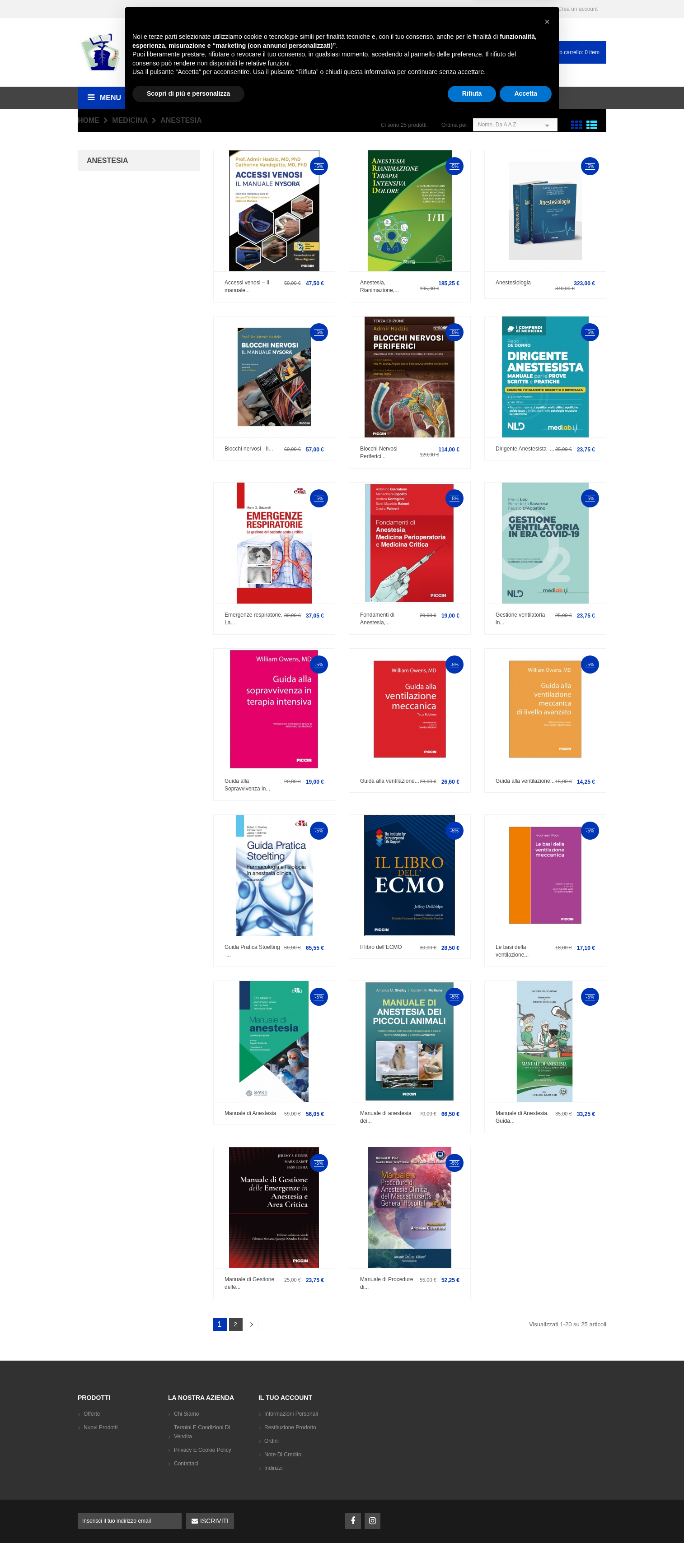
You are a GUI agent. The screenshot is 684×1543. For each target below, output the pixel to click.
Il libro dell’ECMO (381, 947)
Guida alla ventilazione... (389, 781)
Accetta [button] (525, 1518)
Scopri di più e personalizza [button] (188, 1518)
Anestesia (107, 160)
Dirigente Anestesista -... (525, 449)
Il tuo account (285, 1397)
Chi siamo (186, 1414)
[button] (547, 1446)
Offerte (92, 1414)
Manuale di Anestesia (250, 1113)
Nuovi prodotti (100, 1427)
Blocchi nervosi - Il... (249, 449)
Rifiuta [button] (472, 1518)
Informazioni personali (291, 1414)
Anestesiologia (513, 282)
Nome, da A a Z (515, 125)
